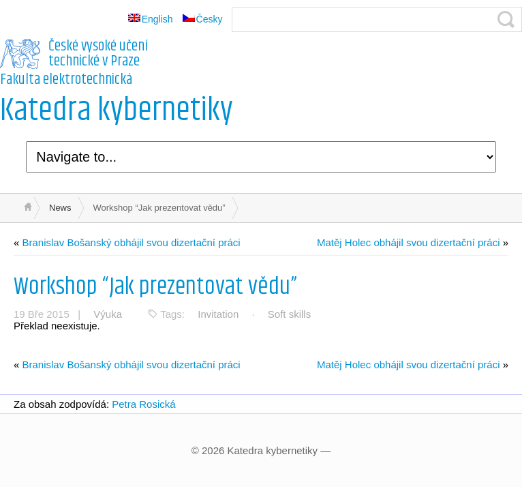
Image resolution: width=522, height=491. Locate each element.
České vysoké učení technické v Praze (98, 54)
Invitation (218, 314)
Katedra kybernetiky (116, 111)
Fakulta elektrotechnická (66, 79)
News (60, 208)
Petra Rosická (143, 404)
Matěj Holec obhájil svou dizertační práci (408, 242)
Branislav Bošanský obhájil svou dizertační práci (131, 242)
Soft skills (289, 314)
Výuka (107, 314)
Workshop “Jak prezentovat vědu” (155, 287)
